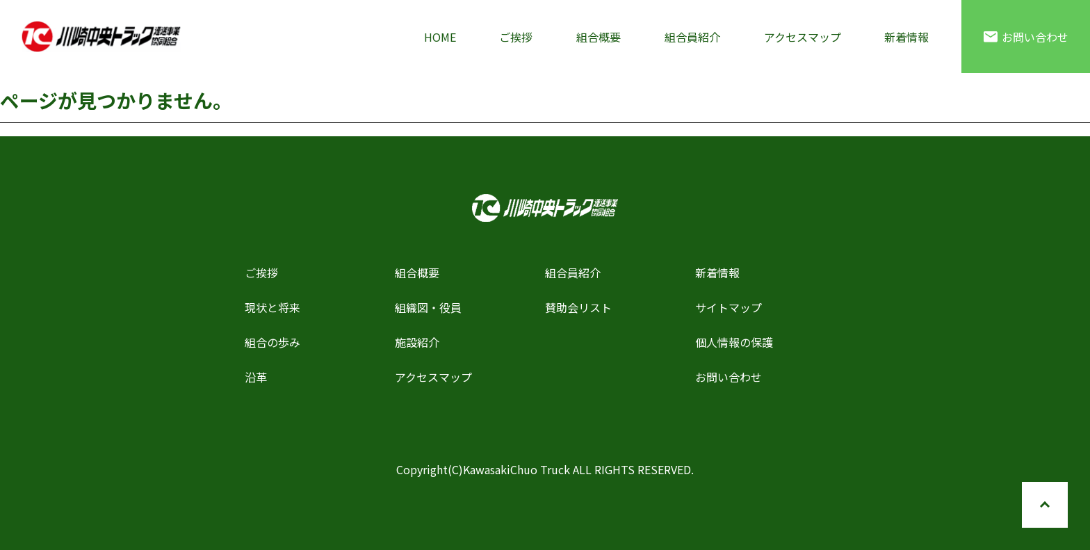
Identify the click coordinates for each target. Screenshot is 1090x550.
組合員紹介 (692, 37)
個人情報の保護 (734, 342)
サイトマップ (728, 307)
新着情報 (906, 37)
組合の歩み (272, 342)
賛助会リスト (578, 307)
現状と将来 (272, 307)
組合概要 (598, 37)
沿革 (256, 377)
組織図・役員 (428, 307)
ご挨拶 (515, 37)
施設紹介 (417, 342)
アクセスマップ (802, 37)
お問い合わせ (1026, 37)
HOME (440, 37)
